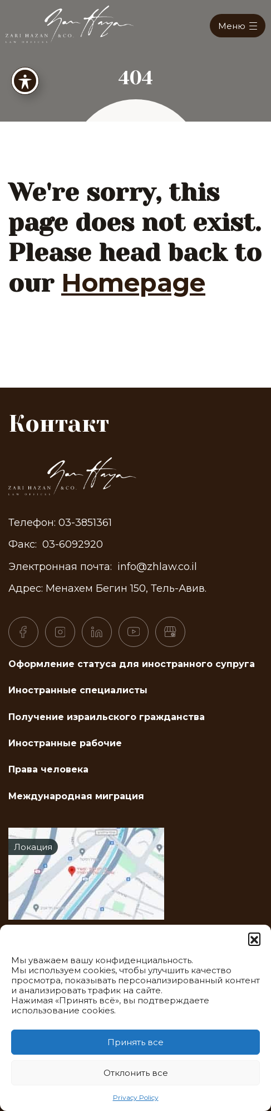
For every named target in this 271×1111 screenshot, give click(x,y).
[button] (254, 938)
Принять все (135, 1042)
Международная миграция (76, 796)
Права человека (48, 769)
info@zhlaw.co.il (157, 567)
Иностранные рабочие (65, 743)
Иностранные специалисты (77, 690)
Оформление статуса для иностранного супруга (131, 664)
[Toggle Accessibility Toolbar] (25, 77)
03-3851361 (85, 522)
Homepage (133, 282)
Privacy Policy (136, 1097)
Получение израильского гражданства (106, 717)
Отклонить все (136, 1072)
